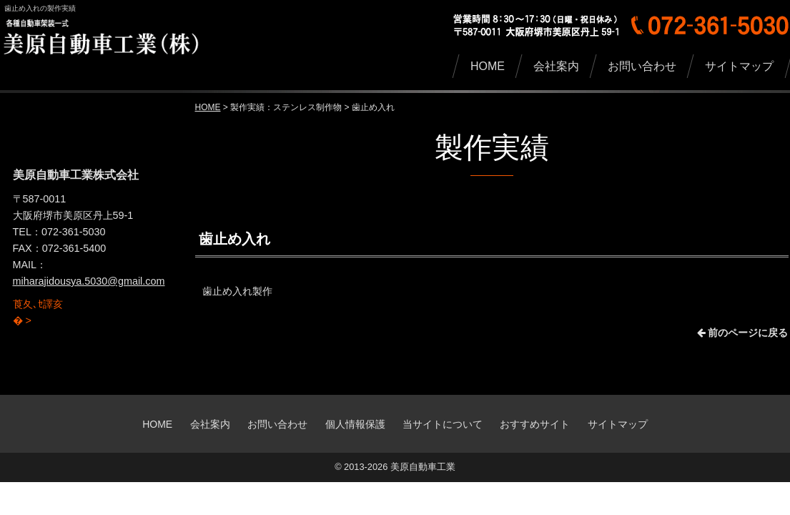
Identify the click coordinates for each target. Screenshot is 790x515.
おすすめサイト (535, 424)
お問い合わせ (277, 424)
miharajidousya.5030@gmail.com (89, 281)
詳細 (23, 297)
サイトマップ (618, 424)
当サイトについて (443, 424)
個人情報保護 (355, 424)
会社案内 (210, 424)
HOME (208, 107)
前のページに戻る (743, 332)
